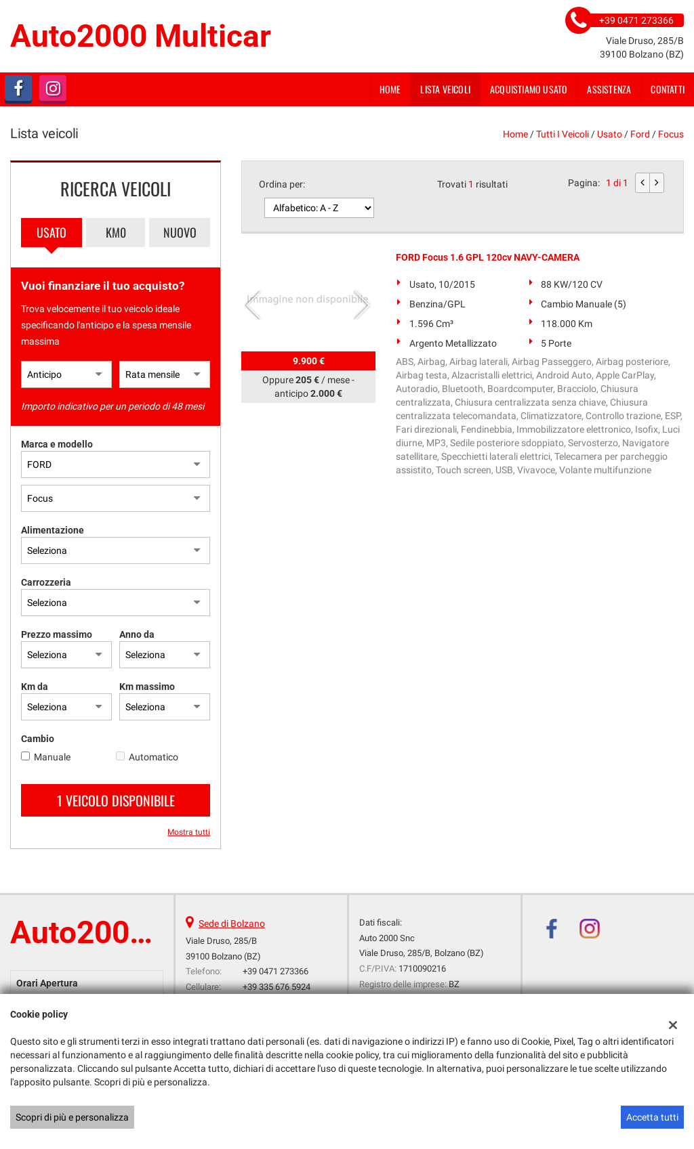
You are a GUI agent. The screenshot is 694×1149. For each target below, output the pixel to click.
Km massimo (147, 686)
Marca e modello (57, 444)
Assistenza (609, 89)
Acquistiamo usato (528, 89)
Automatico (153, 757)
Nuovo (180, 232)
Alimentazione (52, 530)
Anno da (137, 634)
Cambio (37, 738)
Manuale (52, 757)
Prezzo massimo (56, 634)
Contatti (668, 89)
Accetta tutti (652, 1117)
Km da (34, 686)
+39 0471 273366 (275, 971)
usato (609, 134)
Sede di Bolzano (232, 923)
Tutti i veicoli (562, 134)
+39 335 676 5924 (276, 987)
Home (390, 89)
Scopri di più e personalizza (72, 1117)
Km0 (116, 232)
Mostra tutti (188, 832)
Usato (51, 232)
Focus (671, 134)
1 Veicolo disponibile (116, 800)
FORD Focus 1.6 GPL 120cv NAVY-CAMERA (487, 257)
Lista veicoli (445, 89)
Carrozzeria (46, 582)
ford (640, 134)
